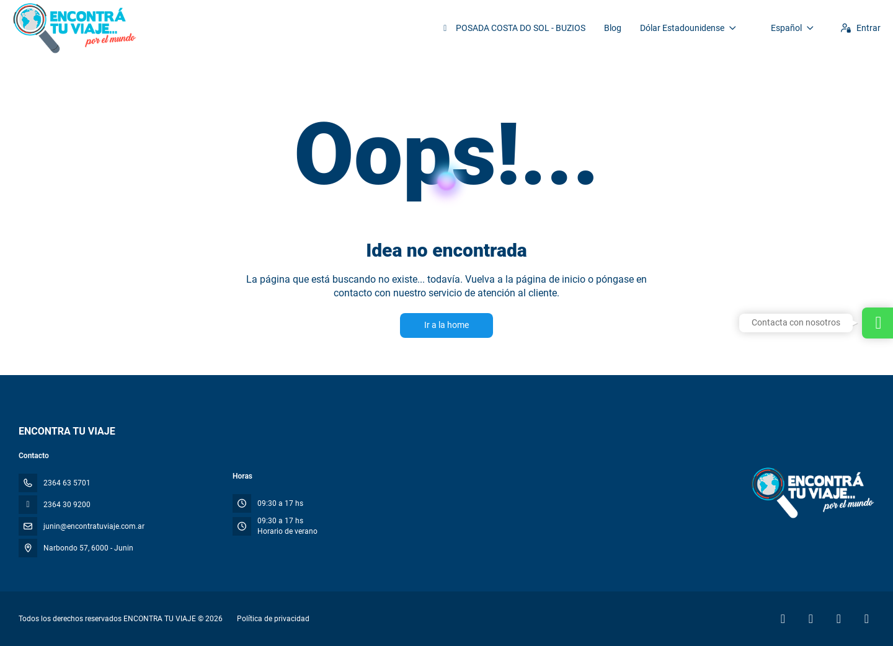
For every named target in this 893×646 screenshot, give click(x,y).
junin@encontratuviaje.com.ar (93, 526)
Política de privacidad (273, 618)
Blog (612, 28)
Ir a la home (446, 325)
